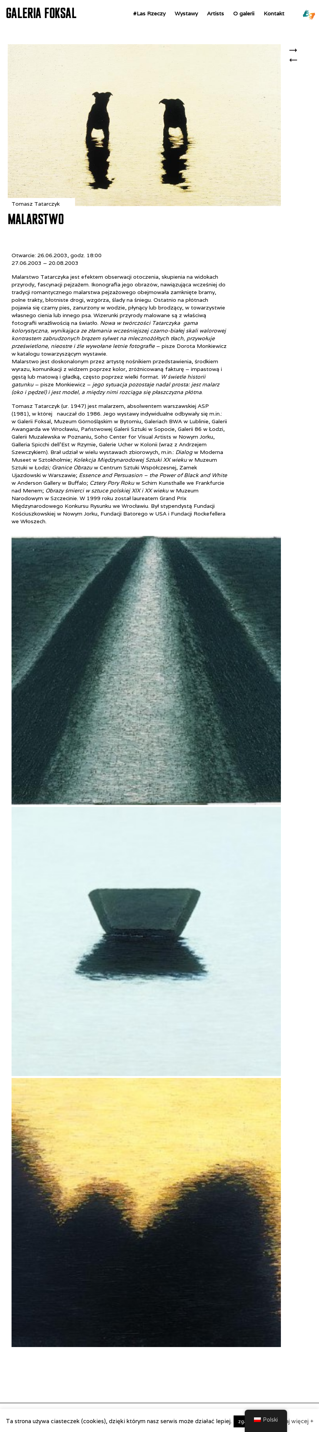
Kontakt (274, 13)
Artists (215, 13)
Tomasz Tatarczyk (36, 203)
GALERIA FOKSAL (41, 13)
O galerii (243, 13)
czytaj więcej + (294, 1421)
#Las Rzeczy (149, 13)
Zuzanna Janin (295, 51)
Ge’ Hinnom (295, 64)
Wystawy (186, 13)
